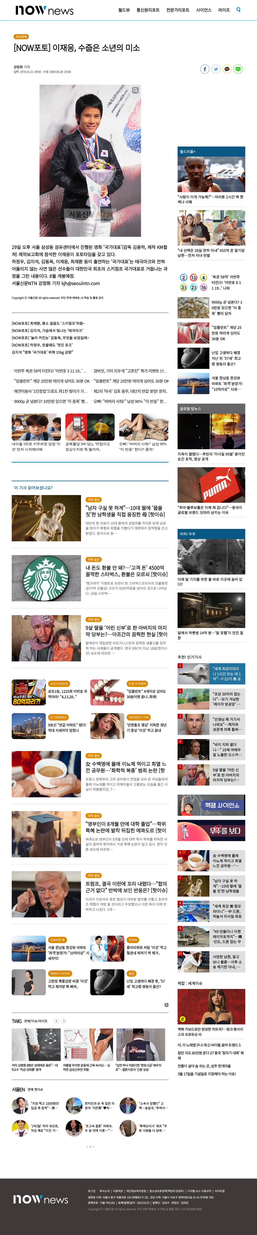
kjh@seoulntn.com (80, 283)
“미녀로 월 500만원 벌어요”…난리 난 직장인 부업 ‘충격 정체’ (34, 1067)
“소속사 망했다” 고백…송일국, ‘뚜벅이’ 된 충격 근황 (152, 1108)
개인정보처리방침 (136, 1191)
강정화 (18, 67)
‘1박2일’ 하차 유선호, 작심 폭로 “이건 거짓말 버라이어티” (45, 1130)
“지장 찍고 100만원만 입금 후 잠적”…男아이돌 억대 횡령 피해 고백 (45, 1108)
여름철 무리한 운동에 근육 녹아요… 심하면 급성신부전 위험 (138, 1067)
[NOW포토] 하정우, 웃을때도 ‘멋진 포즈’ (42, 345)
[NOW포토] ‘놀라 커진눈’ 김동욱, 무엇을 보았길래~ (50, 337)
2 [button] (90, 1147)
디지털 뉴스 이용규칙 (199, 1191)
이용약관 (118, 1191)
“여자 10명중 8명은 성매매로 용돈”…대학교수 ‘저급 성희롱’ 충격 (86, 1067)
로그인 (91, 1191)
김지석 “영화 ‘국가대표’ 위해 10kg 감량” (42, 352)
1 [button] (87, 1147)
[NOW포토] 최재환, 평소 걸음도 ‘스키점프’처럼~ (48, 323)
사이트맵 (220, 1191)
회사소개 (104, 1191)
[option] (34, 1051)
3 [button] (93, 1147)
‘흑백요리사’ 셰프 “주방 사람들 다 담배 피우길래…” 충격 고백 (153, 1130)
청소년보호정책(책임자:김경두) (166, 1191)
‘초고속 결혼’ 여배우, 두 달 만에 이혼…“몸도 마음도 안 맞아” (98, 1130)
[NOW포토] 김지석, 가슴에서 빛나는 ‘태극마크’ (47, 330)
